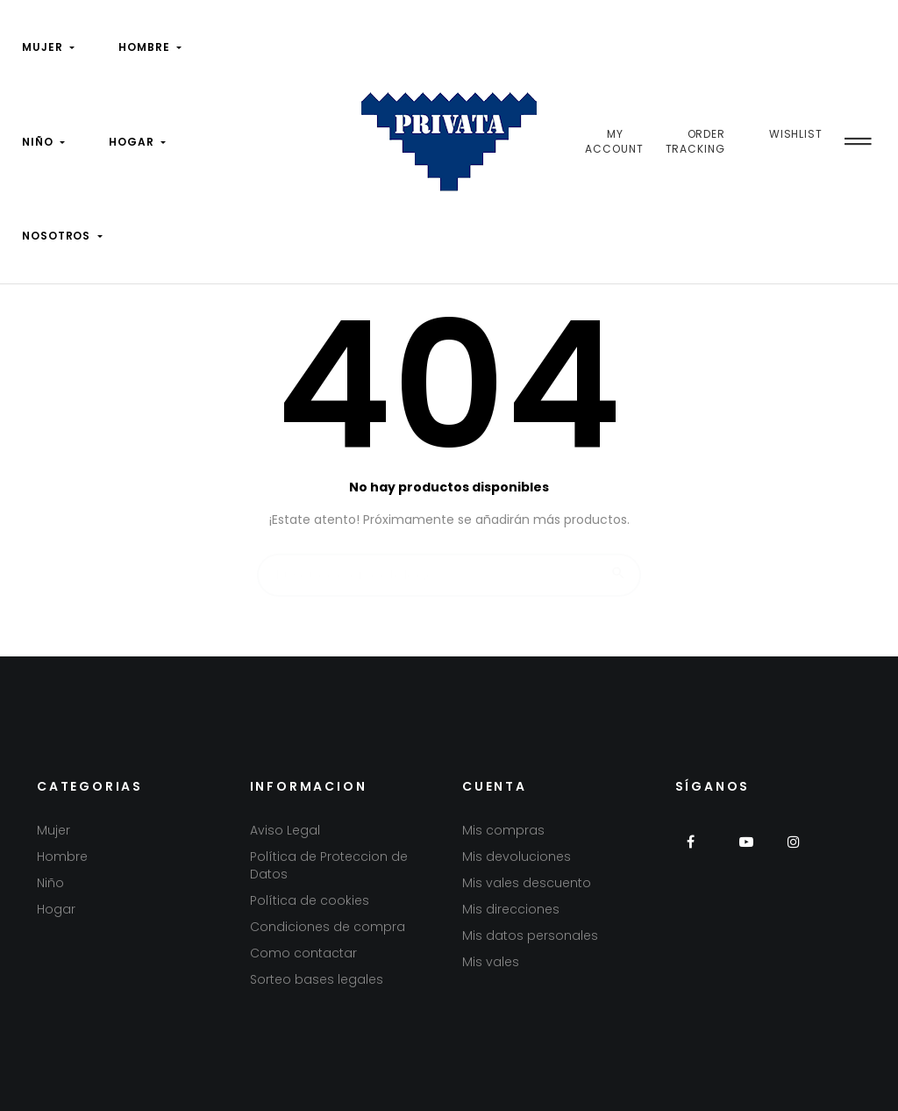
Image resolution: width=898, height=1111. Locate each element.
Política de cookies (309, 900)
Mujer (53, 830)
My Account (614, 141)
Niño (50, 883)
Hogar (56, 909)
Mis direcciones (510, 909)
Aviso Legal (285, 830)
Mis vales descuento (526, 883)
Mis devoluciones (516, 856)
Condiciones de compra (327, 926)
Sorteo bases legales (316, 979)
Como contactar (303, 953)
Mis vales (490, 962)
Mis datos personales (530, 935)
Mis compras (503, 830)
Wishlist (796, 133)
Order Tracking (696, 141)
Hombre (62, 856)
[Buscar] (449, 567)
